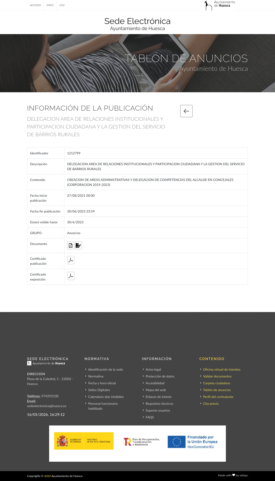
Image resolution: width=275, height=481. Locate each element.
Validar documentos (217, 376)
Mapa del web (156, 390)
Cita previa (211, 403)
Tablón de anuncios (217, 390)
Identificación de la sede (105, 369)
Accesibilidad (155, 383)
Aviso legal (153, 369)
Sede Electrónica (137, 21)
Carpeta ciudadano (216, 383)
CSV (62, 5)
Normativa (95, 376)
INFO (50, 5)
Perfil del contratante (218, 397)
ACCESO (35, 5)
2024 (47, 476)
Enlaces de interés (159, 397)
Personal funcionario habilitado (103, 405)
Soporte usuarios (158, 410)
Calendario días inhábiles (106, 397)
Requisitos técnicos (159, 403)
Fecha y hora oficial (102, 383)
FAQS (150, 417)
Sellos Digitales (99, 390)
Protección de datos (160, 376)
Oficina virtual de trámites (221, 369)
